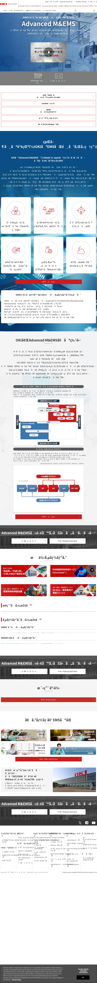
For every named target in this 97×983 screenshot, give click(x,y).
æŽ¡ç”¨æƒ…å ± (50, 1)
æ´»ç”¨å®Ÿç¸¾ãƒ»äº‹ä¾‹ (48, 113)
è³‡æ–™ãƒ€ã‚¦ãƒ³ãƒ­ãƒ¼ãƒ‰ (68, 539)
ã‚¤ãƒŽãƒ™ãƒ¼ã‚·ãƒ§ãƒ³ (27, 6)
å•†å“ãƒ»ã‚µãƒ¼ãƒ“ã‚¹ (46, 6)
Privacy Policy (16, 980)
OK (83, 977)
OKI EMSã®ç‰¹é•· (48, 101)
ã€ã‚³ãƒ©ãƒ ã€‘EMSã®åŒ (48, 119)
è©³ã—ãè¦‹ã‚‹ (48, 277)
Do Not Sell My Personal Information (83, 970)
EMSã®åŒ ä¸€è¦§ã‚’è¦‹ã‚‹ (48, 900)
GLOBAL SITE (80, 1)
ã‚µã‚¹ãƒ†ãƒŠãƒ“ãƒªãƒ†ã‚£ (75, 6)
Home (5, 10)
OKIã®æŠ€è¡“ (60, 6)
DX (36, 6)
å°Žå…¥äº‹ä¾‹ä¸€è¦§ (48, 834)
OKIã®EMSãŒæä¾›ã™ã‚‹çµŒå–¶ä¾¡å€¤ (48, 94)
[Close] (94, 974)
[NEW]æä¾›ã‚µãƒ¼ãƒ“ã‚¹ (48, 107)
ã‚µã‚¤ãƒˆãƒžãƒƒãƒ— (67, 1)
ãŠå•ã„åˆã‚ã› (28, 539)
